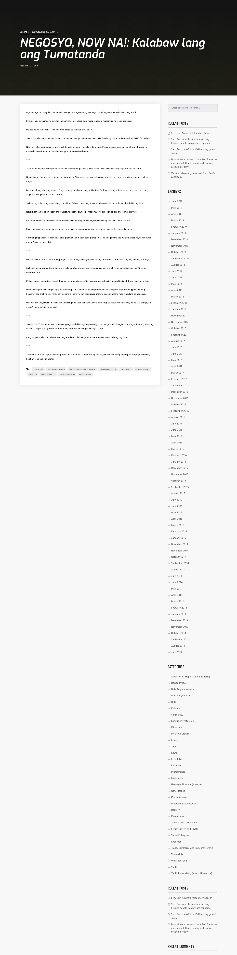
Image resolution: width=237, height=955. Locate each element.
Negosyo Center (48, 374)
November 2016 (179, 398)
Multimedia (177, 778)
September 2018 (180, 258)
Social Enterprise (180, 835)
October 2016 (178, 404)
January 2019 (178, 233)
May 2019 (176, 208)
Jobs (173, 746)
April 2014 (177, 595)
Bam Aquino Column (56, 369)
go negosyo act (142, 369)
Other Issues (178, 791)
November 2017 (179, 322)
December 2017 (179, 315)
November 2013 (179, 627)
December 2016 (179, 392)
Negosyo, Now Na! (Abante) (45, 31)
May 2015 (176, 512)
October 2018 (178, 252)
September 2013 (180, 639)
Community (177, 715)
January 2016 (178, 462)
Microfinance (178, 772)
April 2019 (176, 214)
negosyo (33, 374)
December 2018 (179, 239)
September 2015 (180, 487)
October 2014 (178, 557)
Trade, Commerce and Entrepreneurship (192, 848)
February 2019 (179, 227)
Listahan (176, 765)
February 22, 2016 (29, 65)
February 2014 (179, 608)
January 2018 (178, 309)
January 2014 (178, 614)
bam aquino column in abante (82, 369)
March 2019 (177, 220)
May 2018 (176, 284)
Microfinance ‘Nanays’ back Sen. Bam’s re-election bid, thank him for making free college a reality (194, 163)
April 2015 (176, 519)
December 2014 (179, 544)
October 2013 (178, 633)
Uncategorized (179, 860)
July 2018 (176, 271)
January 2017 (178, 385)
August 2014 (178, 569)
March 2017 (177, 373)
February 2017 (179, 379)
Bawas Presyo (179, 683)
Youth (174, 867)
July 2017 (176, 347)
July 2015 (176, 500)
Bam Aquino (38, 369)
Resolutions (177, 816)
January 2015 (178, 538)
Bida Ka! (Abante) (181, 695)
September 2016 (180, 411)
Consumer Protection (182, 721)
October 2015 (178, 481)
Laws (174, 753)
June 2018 (177, 277)
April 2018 (176, 290)
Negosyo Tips (85, 374)
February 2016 (179, 455)
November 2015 (179, 474)
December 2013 (179, 620)
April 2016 (176, 442)
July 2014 (176, 576)
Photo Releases (179, 797)
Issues (174, 740)
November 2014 (179, 550)
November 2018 (179, 246)
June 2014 (177, 582)
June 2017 (177, 354)
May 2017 (176, 360)
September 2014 (180, 563)
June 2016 (177, 430)
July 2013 (176, 652)
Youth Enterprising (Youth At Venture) (191, 873)
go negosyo (126, 369)
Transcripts (177, 854)
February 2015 (179, 531)
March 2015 (177, 525)
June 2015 (177, 506)
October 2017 (178, 328)
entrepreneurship (108, 369)
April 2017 (176, 366)
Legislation (177, 759)
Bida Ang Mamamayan (183, 689)
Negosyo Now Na (67, 374)
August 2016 (178, 417)
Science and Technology (184, 822)
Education (176, 727)
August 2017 (178, 341)
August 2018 (178, 265)
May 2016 (176, 436)
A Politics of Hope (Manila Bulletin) (190, 676)
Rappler (175, 810)
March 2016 (177, 449)
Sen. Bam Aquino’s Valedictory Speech (191, 133)
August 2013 (178, 646)
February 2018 (179, 303)
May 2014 (176, 589)
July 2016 (176, 423)
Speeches (176, 842)
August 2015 (178, 493)
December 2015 (179, 468)
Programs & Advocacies (184, 803)
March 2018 (177, 296)
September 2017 (180, 335)
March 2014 (177, 601)
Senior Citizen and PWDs (184, 829)
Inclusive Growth (180, 734)
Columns (24, 31)
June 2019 (177, 201)
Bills (173, 702)
